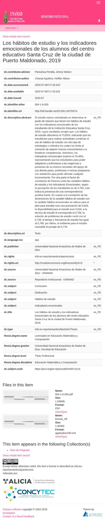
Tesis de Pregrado (20, 450)
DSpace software (12, 509)
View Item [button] (12, 27)
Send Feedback (25, 516)
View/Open (61, 411)
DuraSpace (9, 512)
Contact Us (9, 516)
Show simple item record (16, 36)
